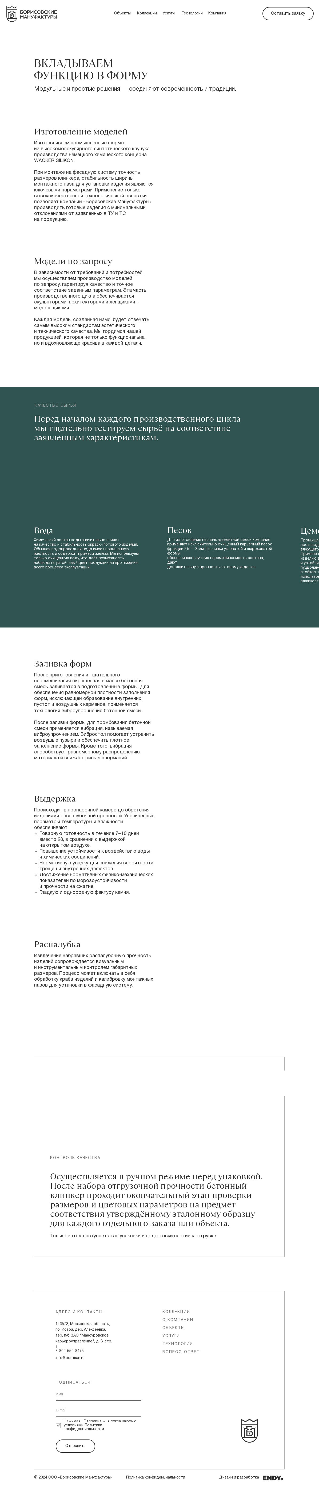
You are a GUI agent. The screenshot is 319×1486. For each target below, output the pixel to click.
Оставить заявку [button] (288, 14)
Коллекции (147, 13)
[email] (98, 1410)
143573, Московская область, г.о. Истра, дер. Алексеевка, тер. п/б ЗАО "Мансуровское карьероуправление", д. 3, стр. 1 (83, 1335)
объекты (173, 1328)
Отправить (75, 1446)
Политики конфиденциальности (84, 1427)
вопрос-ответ (181, 1352)
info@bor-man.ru (70, 1358)
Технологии (192, 13)
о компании (177, 1320)
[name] (98, 1394)
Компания (217, 13)
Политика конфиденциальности (155, 1477)
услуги (171, 1336)
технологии (177, 1344)
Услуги (169, 13)
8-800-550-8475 (69, 1351)
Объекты (122, 13)
